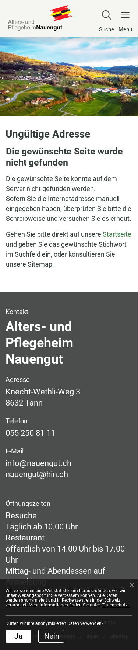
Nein (51, 636)
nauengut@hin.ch (37, 474)
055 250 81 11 (30, 433)
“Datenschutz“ (115, 605)
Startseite (117, 234)
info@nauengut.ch (38, 463)
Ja (18, 636)
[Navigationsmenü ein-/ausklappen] (123, 21)
